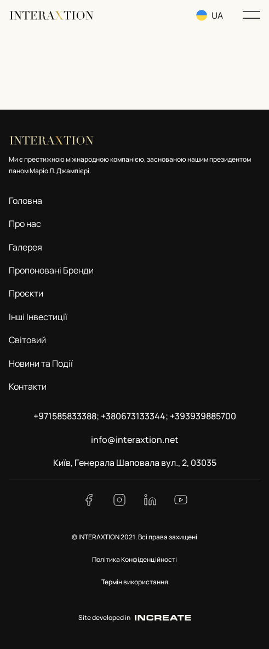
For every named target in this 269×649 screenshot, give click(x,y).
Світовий (27, 340)
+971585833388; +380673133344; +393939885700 (134, 416)
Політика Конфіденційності (134, 559)
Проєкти (26, 293)
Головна (25, 201)
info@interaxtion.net (135, 440)
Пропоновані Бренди (51, 270)
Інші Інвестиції (38, 317)
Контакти (28, 386)
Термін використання (134, 582)
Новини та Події (41, 363)
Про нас (25, 224)
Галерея (25, 247)
